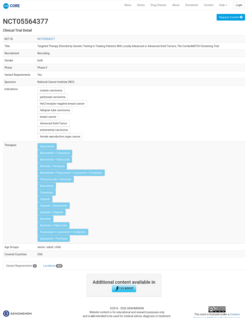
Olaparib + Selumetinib (53, 205)
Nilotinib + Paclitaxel (52, 166)
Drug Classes (158, 5)
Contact (208, 5)
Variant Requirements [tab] (21, 266)
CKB (124, 288)
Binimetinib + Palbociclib (55, 159)
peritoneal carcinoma (52, 97)
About (175, 5)
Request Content (231, 17)
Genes (141, 5)
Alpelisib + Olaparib (51, 212)
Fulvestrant (46, 192)
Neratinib (45, 218)
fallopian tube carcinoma (55, 110)
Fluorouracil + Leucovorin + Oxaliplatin (63, 232)
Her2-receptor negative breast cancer (62, 103)
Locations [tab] (53, 266)
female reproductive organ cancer (60, 136)
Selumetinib (47, 146)
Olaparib (45, 199)
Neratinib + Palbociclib (53, 225)
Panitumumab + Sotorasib (55, 179)
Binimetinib (46, 185)
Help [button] (223, 5)
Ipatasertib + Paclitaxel (53, 238)
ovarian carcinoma (51, 90)
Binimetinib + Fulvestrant (55, 153)
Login (239, 5)
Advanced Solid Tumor (53, 123)
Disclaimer (191, 5)
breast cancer (48, 116)
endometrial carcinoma (54, 129)
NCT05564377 (46, 38)
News (127, 5)
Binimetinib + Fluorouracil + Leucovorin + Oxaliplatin (71, 172)
